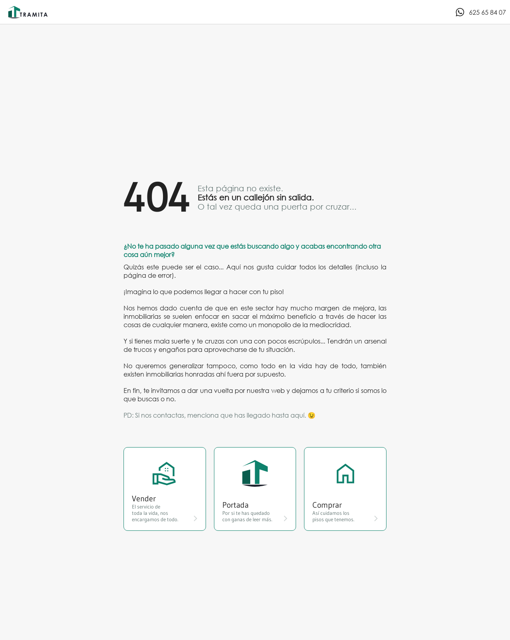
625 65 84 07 (480, 12)
